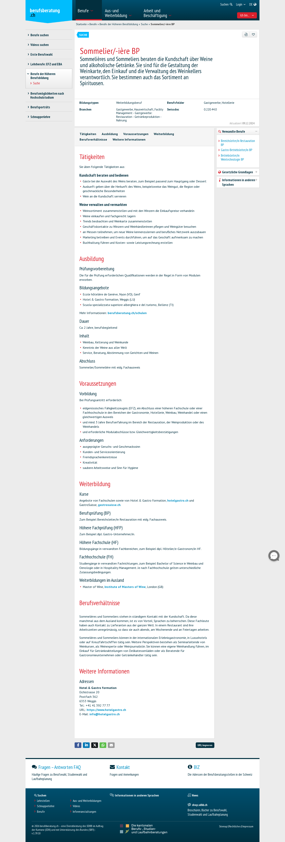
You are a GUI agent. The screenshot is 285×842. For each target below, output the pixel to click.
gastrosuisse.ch (109, 505)
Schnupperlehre (45, 806)
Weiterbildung (164, 134)
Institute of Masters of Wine (125, 587)
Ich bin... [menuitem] (247, 15)
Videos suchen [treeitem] (39, 45)
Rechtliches (235, 826)
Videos (76, 806)
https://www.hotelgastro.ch (106, 710)
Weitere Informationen (129, 139)
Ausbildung (110, 134)
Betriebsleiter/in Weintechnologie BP (232, 157)
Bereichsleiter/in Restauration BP (238, 143)
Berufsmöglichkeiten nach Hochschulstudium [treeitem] (47, 95)
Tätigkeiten (88, 134)
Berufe (93, 24)
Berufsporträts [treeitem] (40, 107)
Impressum (247, 826)
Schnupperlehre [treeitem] (40, 117)
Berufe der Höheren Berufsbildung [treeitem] (42, 76)
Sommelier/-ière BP (163, 24)
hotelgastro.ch (177, 500)
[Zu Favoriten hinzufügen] (253, 34)
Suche (144, 24)
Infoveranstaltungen (84, 811)
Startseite (81, 24)
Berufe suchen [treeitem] (39, 35)
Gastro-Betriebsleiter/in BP (236, 150)
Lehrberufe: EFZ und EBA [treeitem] (46, 64)
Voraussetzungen (135, 134)
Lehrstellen (43, 801)
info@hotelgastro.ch (104, 714)
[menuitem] (89, 10)
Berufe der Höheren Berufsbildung (119, 24)
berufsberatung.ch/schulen (127, 313)
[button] (78, 745)
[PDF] (246, 34)
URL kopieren (205, 745)
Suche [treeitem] (36, 83)
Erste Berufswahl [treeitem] (41, 54)
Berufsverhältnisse (93, 139)
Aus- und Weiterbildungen (87, 801)
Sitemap (223, 826)
